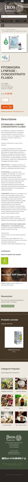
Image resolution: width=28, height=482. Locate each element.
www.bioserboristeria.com (14, 453)
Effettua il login (5, 283)
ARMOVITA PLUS (14, 350)
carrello (7, 21)
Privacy (18, 1)
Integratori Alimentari (10, 29)
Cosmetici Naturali (21, 391)
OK (22, 1)
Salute (21, 408)
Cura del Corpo (7, 425)
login (21, 21)
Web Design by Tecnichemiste (14, 474)
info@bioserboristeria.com (14, 452)
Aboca (6, 83)
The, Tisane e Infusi (21, 425)
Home (2, 29)
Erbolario (6, 408)
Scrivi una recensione (7, 306)
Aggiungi (7, 107)
